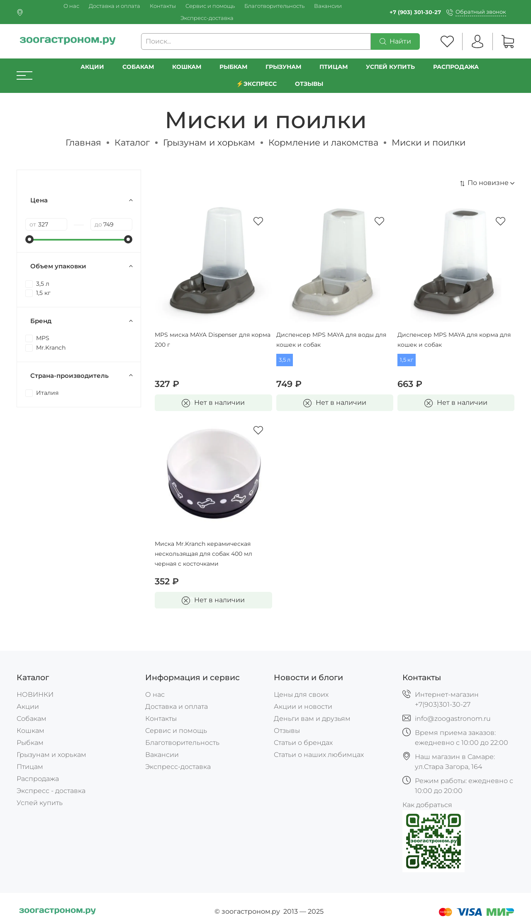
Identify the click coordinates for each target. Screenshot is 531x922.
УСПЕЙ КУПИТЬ (390, 67)
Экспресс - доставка (51, 791)
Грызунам (283, 67)
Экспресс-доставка (207, 18)
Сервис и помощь (210, 6)
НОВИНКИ (35, 694)
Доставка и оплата (114, 6)
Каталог (132, 142)
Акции (92, 67)
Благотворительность (274, 6)
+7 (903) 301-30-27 (415, 12)
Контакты (163, 6)
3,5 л (284, 360)
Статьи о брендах (303, 743)
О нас (71, 6)
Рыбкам (233, 67)
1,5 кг (406, 360)
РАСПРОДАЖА (456, 67)
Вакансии (328, 6)
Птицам (333, 67)
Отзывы (309, 84)
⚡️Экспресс (256, 84)
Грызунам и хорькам (209, 142)
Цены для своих (301, 694)
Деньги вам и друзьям (312, 719)
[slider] (29, 239)
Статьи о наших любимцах (319, 755)
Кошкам (186, 67)
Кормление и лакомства (323, 142)
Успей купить (40, 803)
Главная (83, 142)
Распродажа (38, 779)
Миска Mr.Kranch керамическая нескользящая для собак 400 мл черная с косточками (203, 553)
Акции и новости (303, 706)
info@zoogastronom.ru (453, 719)
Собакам (138, 67)
